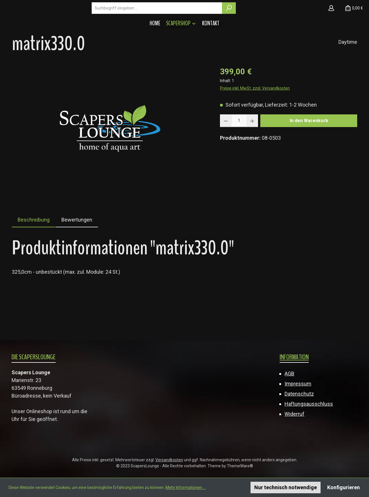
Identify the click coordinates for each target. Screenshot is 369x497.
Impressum (298, 384)
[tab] (33, 253)
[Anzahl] (239, 154)
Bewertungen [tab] (76, 253)
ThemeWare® (240, 466)
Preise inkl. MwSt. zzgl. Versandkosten (255, 122)
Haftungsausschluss (309, 404)
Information (294, 357)
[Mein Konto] (331, 24)
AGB (289, 374)
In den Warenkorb (309, 154)
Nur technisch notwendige (285, 487)
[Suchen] (279, 25)
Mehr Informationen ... (185, 487)
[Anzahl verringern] (226, 154)
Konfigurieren (343, 487)
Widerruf (294, 414)
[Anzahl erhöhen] (252, 154)
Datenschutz (299, 394)
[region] (110, 161)
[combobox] (207, 25)
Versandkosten (169, 460)
